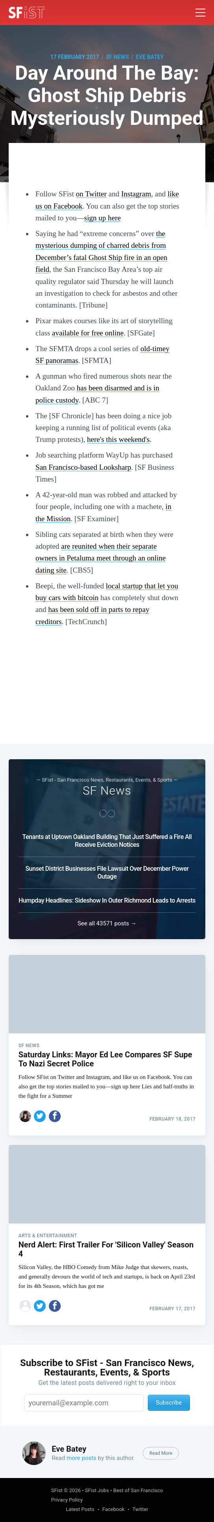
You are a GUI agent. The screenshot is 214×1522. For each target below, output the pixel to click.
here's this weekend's (118, 439)
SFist (57, 1490)
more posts (82, 1458)
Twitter (140, 1509)
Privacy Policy (67, 1500)
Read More (160, 1453)
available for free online (88, 333)
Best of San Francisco (138, 1490)
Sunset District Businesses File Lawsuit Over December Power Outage (106, 870)
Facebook (113, 1509)
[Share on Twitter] (40, 1114)
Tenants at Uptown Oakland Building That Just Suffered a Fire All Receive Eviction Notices (107, 838)
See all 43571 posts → (107, 921)
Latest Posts (80, 1509)
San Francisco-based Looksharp (83, 467)
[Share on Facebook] (54, 1114)
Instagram (136, 194)
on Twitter (91, 194)
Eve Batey (150, 57)
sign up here (102, 218)
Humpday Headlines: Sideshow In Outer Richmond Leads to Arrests (107, 898)
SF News (117, 57)
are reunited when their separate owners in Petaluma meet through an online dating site (100, 558)
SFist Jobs (97, 1490)
